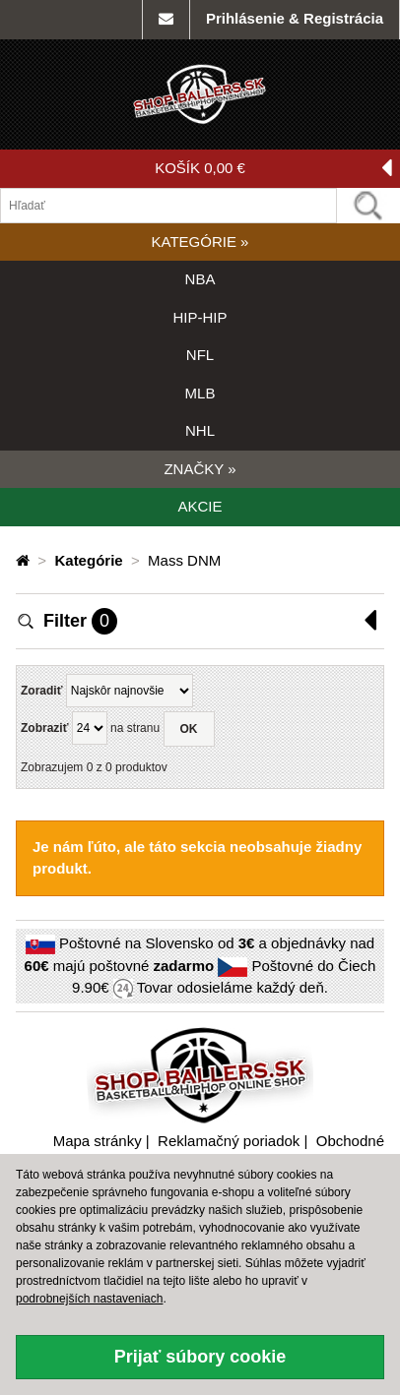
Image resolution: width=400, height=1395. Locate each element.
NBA (200, 279)
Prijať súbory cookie (200, 1356)
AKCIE (199, 506)
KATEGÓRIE (200, 241)
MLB (200, 393)
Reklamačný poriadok (229, 1140)
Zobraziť (44, 728)
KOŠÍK (273, 168)
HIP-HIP (199, 317)
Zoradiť (41, 691)
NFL (200, 354)
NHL (200, 430)
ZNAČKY (199, 468)
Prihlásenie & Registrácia (294, 18)
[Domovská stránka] (24, 560)
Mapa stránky (97, 1140)
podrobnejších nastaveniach (89, 1298)
